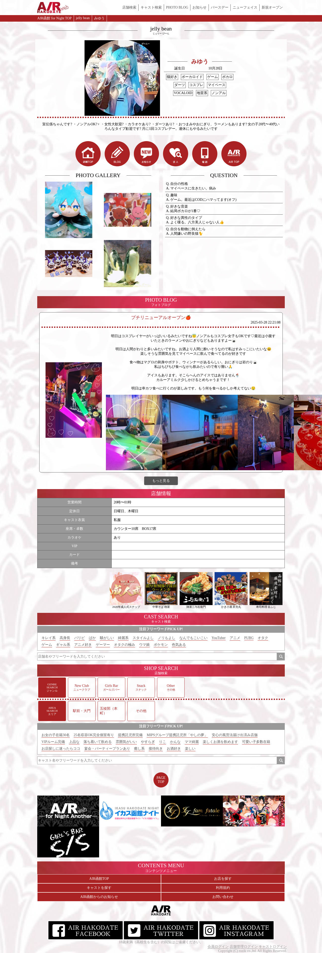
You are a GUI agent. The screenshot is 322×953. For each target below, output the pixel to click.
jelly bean (83, 18)
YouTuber (219, 638)
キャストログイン (273, 946)
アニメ (235, 638)
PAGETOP (160, 780)
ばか (92, 638)
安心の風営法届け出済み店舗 (235, 735)
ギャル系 (63, 645)
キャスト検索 (151, 7)
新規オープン (272, 7)
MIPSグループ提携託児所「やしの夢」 (177, 735)
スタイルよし (143, 638)
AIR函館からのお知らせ (99, 897)
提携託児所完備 (130, 735)
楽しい (190, 748)
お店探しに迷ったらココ (61, 748)
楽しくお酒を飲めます (220, 742)
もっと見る (161, 481)
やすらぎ (148, 742)
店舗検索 (129, 7)
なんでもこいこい (193, 638)
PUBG (249, 638)
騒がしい (107, 638)
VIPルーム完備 (53, 742)
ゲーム (47, 645)
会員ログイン (218, 946)
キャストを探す (99, 888)
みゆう (99, 18)
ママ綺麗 (192, 742)
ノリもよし (166, 638)
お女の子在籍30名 (56, 735)
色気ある (179, 645)
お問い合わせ (222, 897)
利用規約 (223, 888)
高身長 (65, 638)
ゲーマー (103, 645)
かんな (175, 742)
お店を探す (223, 879)
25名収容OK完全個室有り (94, 735)
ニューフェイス (245, 7)
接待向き (156, 748)
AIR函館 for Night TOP (54, 18)
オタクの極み (124, 645)
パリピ (79, 638)
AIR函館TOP (99, 879)
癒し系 (139, 748)
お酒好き (174, 748)
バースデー (219, 7)
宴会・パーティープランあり (107, 748)
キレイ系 (49, 638)
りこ (162, 742)
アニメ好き (83, 645)
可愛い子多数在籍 (256, 742)
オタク (263, 638)
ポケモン (161, 645)
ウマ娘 (144, 645)
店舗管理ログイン (244, 946)
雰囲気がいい (126, 742)
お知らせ (199, 7)
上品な (74, 742)
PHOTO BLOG (177, 7)
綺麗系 (123, 638)
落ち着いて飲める (98, 742)
